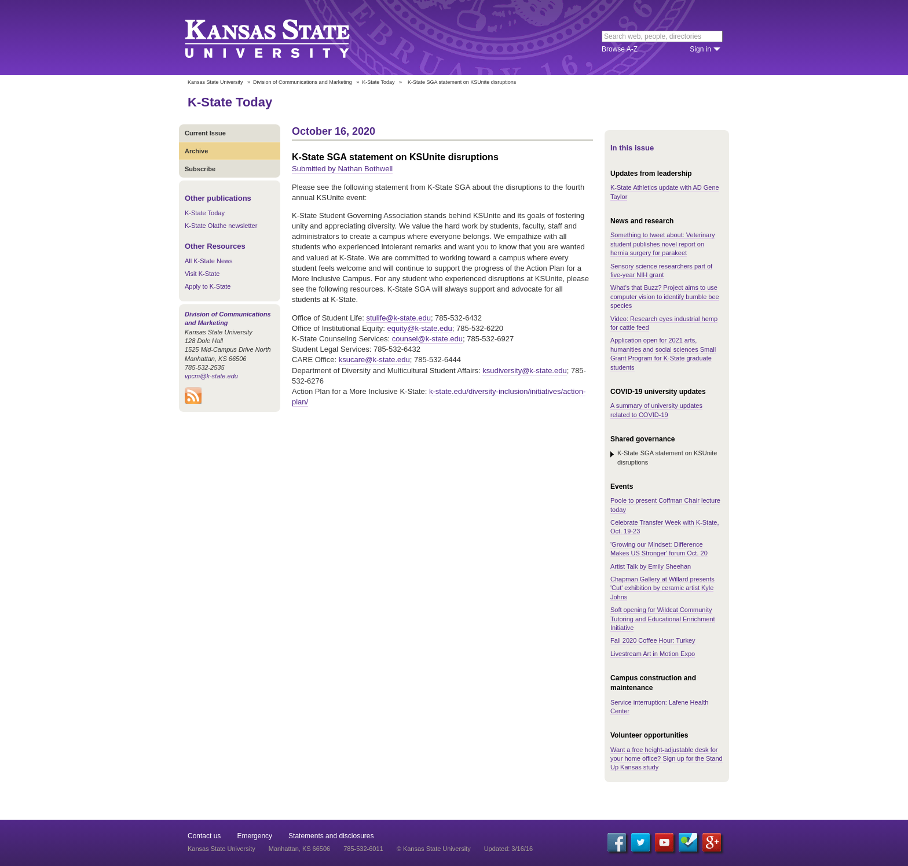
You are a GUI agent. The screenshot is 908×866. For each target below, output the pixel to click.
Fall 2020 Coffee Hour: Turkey (652, 640)
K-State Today (378, 82)
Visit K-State (202, 273)
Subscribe (200, 168)
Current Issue (205, 133)
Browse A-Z (620, 49)
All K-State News (209, 260)
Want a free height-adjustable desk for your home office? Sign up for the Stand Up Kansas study (666, 758)
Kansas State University (281, 37)
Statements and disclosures (331, 836)
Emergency (254, 836)
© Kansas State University (434, 848)
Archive (196, 151)
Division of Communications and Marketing (302, 82)
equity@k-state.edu (419, 328)
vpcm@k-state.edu (211, 376)
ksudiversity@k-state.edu (524, 370)
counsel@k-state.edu (427, 338)
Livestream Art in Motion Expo (652, 653)
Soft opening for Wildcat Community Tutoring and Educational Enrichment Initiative (662, 618)
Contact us (204, 836)
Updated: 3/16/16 (508, 848)
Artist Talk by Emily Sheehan (650, 566)
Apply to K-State (208, 286)
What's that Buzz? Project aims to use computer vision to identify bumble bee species (664, 296)
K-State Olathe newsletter (221, 225)
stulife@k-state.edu (398, 318)
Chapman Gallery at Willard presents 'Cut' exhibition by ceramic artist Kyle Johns (662, 588)
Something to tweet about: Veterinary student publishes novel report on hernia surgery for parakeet (662, 243)
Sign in (700, 49)
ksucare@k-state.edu (374, 359)
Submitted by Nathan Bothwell (342, 168)
